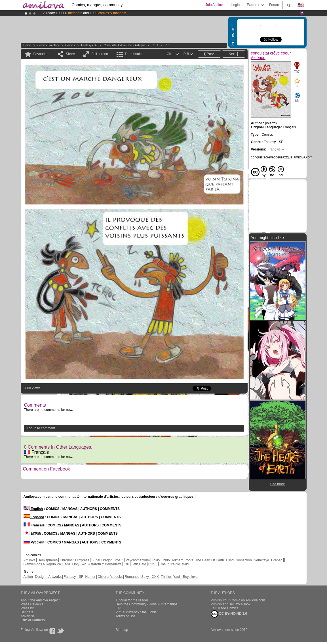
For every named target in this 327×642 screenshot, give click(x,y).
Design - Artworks (48, 577)
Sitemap (122, 630)
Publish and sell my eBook (231, 604)
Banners (27, 612)
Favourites (41, 54)
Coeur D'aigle (170, 564)
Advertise (28, 616)
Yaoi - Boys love (185, 577)
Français (36, 452)
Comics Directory (48, 45)
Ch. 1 (155, 45)
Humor (90, 577)
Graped (276, 560)
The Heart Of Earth (209, 560)
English (33, 509)
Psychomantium (138, 560)
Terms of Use (126, 616)
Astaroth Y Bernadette (105, 564)
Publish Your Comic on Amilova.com (238, 600)
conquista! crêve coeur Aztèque (124, 45)
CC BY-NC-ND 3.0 (229, 614)
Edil (126, 564)
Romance (132, 577)
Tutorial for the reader (132, 600)
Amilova (30, 560)
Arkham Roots (182, 560)
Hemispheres (48, 560)
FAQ (119, 608)
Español (34, 517)
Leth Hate (138, 564)
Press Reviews (32, 604)
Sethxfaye (261, 560)
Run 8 (152, 564)
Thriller (166, 577)
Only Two (79, 564)
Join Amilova (214, 5)
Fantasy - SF (89, 45)
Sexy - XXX (150, 577)
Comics (70, 45)
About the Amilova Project (40, 600)
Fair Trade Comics (225, 608)
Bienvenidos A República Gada (47, 564)
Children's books (110, 577)
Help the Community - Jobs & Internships (147, 604)
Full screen (99, 54)
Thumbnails (133, 54)
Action (28, 577)
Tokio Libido (161, 560)
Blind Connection (239, 560)
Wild (185, 564)
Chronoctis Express (74, 560)
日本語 (32, 534)
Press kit (27, 608)
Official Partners (33, 620)
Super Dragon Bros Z (107, 560)
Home (27, 45)
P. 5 (167, 45)
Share (70, 54)
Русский (34, 542)
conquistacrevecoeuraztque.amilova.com (282, 157)
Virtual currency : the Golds (136, 612)
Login (235, 5)
